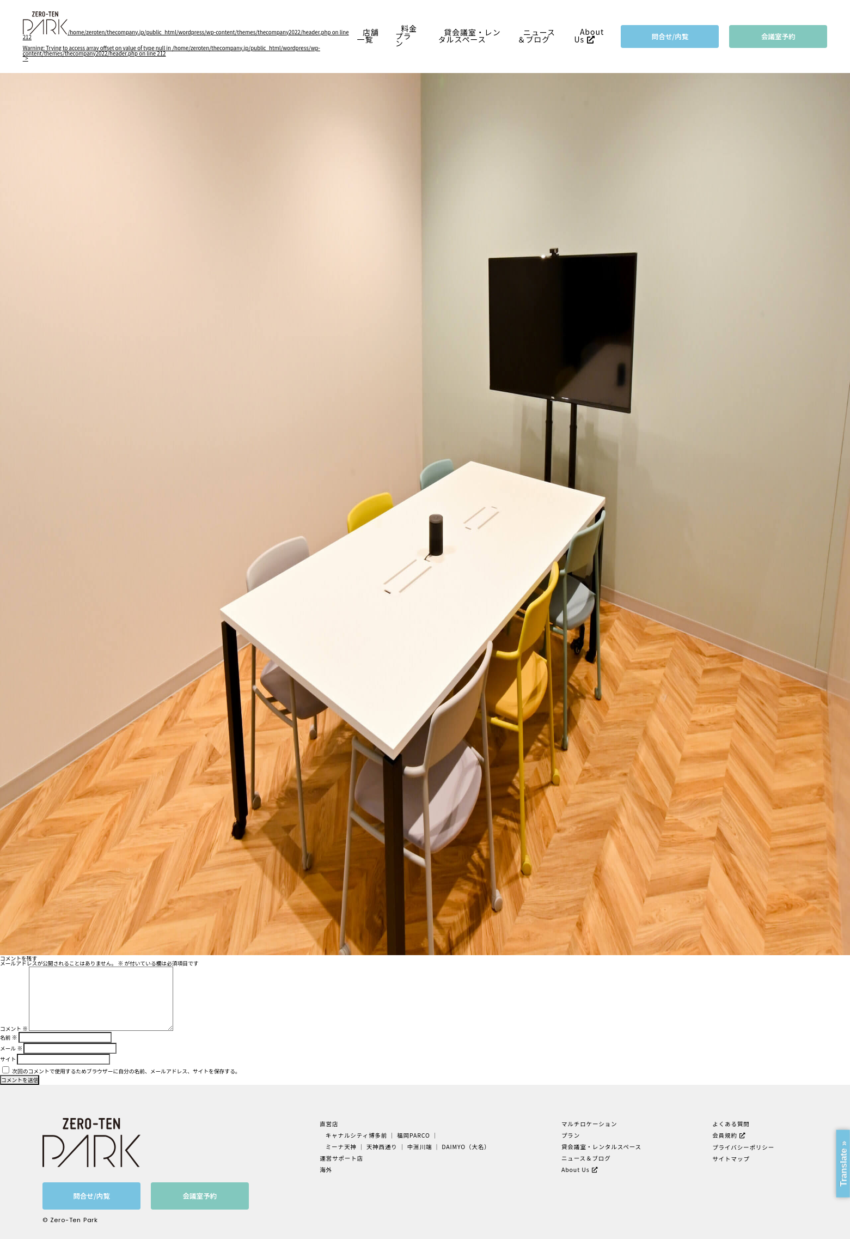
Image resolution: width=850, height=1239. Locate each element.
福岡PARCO (413, 1135)
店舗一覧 (368, 36)
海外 (326, 1169)
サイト (8, 1059)
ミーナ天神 (341, 1147)
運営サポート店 (341, 1158)
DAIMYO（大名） (466, 1147)
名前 (8, 1037)
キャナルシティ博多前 (357, 1135)
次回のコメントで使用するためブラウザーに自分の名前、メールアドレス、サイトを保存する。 (126, 1071)
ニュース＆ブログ (537, 36)
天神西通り (382, 1147)
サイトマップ (731, 1159)
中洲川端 (419, 1147)
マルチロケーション (589, 1124)
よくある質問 (731, 1124)
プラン (570, 1135)
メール (11, 1048)
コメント (14, 1028)
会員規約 (724, 1135)
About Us (589, 36)
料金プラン (406, 36)
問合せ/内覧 (670, 36)
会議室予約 (778, 36)
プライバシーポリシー (743, 1147)
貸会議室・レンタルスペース (469, 36)
